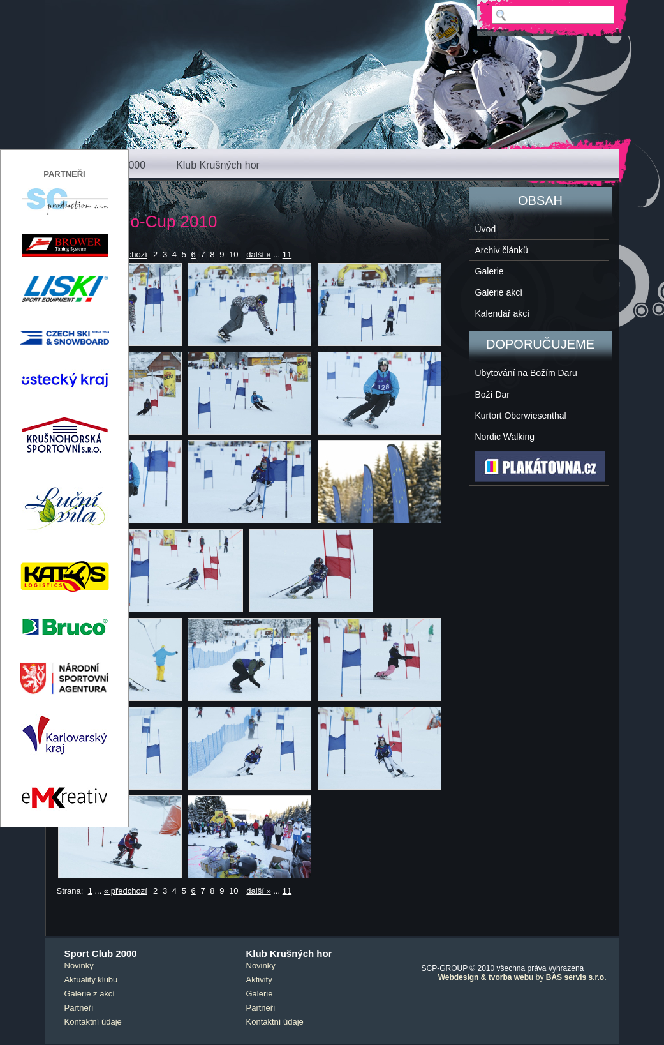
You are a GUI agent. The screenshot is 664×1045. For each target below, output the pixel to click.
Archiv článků (501, 250)
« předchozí (125, 891)
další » (258, 254)
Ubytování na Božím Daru (526, 373)
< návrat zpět (81, 195)
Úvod (485, 229)
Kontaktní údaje (93, 1021)
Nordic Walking (505, 437)
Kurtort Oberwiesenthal (520, 415)
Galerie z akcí (89, 993)
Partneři (79, 1007)
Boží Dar (492, 394)
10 (233, 254)
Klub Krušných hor (218, 165)
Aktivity (259, 979)
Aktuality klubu (91, 979)
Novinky (79, 965)
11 (287, 254)
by (522, 977)
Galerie (489, 271)
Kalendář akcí (502, 313)
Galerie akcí (499, 292)
